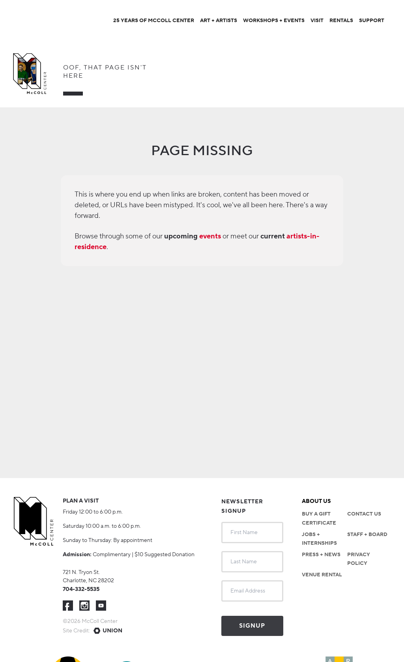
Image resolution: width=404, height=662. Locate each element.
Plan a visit (81, 500)
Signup (252, 626)
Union (112, 630)
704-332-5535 (81, 589)
